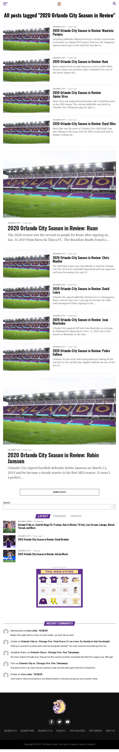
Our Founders (95, 733)
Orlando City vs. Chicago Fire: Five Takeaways (54, 655)
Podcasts (61, 733)
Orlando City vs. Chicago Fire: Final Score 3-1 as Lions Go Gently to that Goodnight (65, 644)
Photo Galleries (77, 733)
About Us (110, 733)
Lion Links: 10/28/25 (37, 633)
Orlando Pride (27, 733)
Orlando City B (45, 733)
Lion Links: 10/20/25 (31, 677)
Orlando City (10, 733)
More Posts (59, 495)
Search (6, 505)
